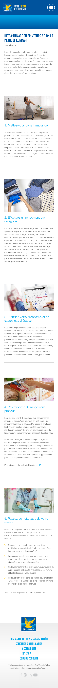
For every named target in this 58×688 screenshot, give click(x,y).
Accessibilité (29, 649)
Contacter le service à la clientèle (29, 639)
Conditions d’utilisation (29, 644)
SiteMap (26, 653)
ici (40, 464)
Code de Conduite (29, 658)
